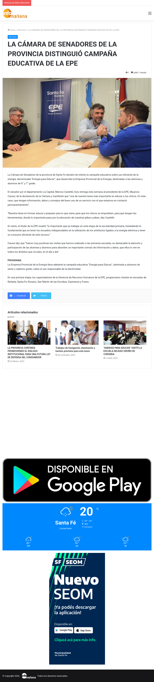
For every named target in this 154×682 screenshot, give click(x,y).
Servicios (21, 30)
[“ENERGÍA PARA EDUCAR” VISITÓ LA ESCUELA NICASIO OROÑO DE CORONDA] (124, 332)
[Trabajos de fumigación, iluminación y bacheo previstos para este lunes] (76, 332)
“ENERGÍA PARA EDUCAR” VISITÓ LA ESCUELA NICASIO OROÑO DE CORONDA (122, 351)
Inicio (11, 30)
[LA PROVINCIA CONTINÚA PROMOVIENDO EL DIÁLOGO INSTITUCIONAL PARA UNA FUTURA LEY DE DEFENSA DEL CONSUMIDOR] (29, 332)
